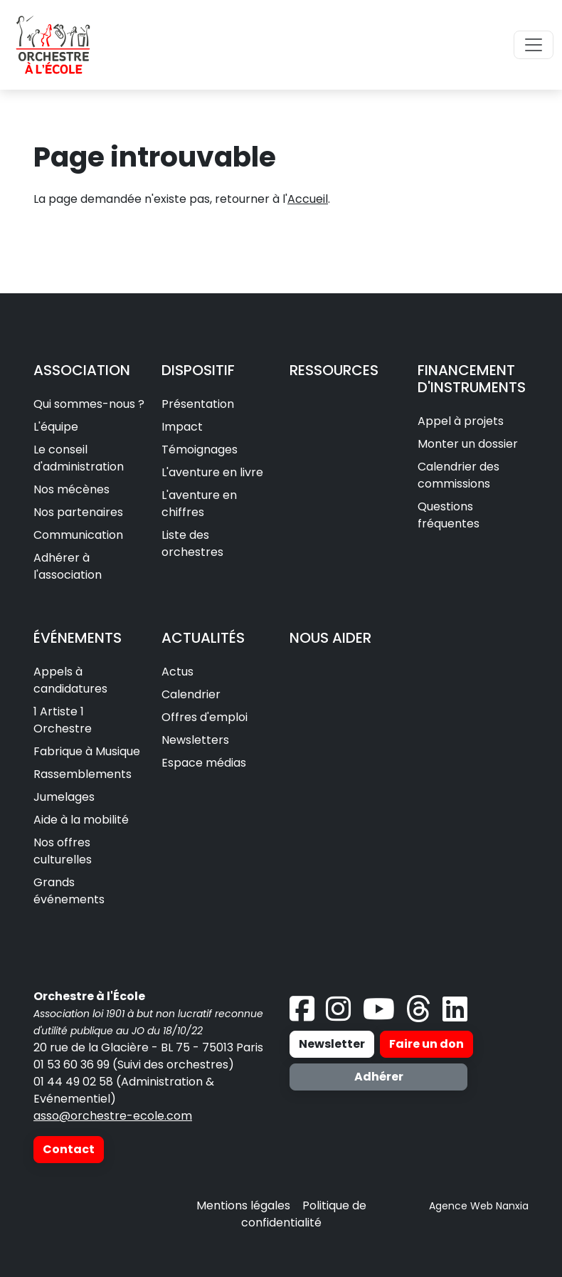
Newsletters (195, 740)
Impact (182, 427)
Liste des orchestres (192, 543)
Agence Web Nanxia (479, 1206)
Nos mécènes (71, 489)
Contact (69, 1149)
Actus (177, 671)
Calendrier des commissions (458, 475)
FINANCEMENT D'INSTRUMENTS (472, 378)
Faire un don (426, 1044)
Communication (78, 535)
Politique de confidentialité (303, 1214)
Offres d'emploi (204, 717)
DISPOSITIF (198, 370)
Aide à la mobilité (81, 819)
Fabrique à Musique (86, 751)
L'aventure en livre (212, 472)
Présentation (197, 404)
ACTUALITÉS (203, 638)
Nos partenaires (78, 512)
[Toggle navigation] (533, 45)
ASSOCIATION (81, 370)
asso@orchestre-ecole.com (112, 1116)
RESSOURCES (334, 370)
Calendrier (191, 694)
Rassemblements (82, 774)
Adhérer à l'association (67, 566)
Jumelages (64, 797)
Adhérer (378, 1076)
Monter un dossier (468, 444)
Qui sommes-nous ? (88, 404)
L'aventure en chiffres (199, 503)
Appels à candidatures (70, 680)
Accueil (307, 199)
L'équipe (55, 427)
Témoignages (199, 449)
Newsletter (332, 1044)
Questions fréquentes (448, 515)
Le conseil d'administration (78, 458)
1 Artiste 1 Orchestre (62, 720)
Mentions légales (243, 1205)
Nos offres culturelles (62, 851)
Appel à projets (461, 421)
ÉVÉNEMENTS (77, 638)
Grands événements (69, 891)
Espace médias (203, 763)
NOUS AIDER (330, 638)
